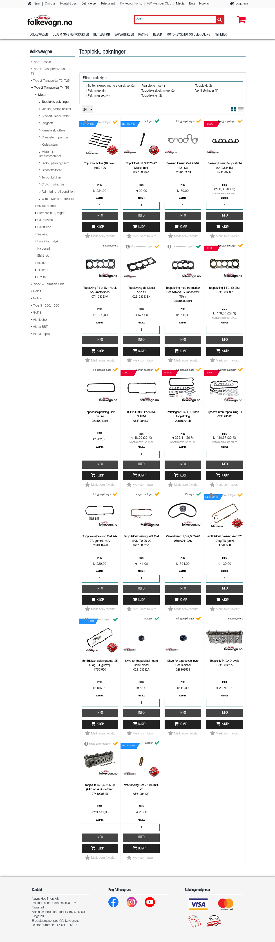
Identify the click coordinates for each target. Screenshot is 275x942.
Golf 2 (37, 298)
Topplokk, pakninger (55, 102)
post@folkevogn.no (66, 921)
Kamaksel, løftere (53, 130)
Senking (43, 234)
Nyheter (221, 34)
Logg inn (241, 3)
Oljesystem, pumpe (55, 137)
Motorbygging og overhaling (188, 34)
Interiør (42, 263)
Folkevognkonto (131, 3)
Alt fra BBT (40, 327)
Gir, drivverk (45, 220)
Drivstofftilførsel (52, 170)
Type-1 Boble (42, 62)
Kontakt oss (68, 3)
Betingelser (88, 3)
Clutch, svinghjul (53, 184)
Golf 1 (37, 291)
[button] (240, 15)
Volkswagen (39, 34)
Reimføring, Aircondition (58, 192)
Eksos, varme (46, 206)
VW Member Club (159, 3)
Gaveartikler (124, 34)
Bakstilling (44, 227)
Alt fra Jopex (41, 334)
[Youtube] (153, 903)
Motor (42, 95)
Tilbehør (42, 270)
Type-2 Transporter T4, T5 (51, 88)
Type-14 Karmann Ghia (48, 284)
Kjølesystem (50, 145)
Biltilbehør (101, 34)
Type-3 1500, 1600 (46, 305)
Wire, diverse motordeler (58, 199)
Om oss (50, 3)
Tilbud (157, 34)
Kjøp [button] (100, 227)
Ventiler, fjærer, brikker (56, 109)
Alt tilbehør (40, 320)
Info (100, 216)
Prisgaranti (108, 3)
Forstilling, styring (49, 241)
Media (180, 3)
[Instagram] (135, 903)
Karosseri (43, 249)
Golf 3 (37, 312)
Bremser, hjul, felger (50, 213)
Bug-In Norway (199, 3)
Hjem (36, 3)
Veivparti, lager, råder (55, 116)
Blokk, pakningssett (55, 163)
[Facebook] (117, 903)
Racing (143, 34)
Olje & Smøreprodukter (71, 34)
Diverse (42, 277)
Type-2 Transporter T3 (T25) (51, 81)
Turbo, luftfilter (51, 177)
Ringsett (47, 123)
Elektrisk (43, 256)
